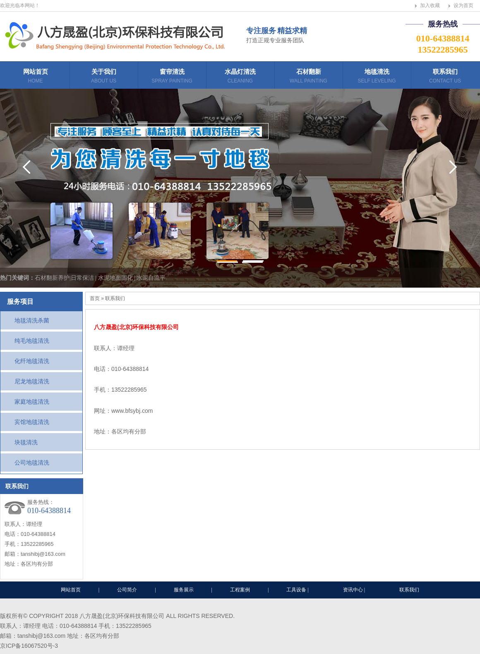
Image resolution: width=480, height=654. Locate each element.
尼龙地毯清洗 (31, 381)
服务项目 (20, 301)
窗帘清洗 (172, 77)
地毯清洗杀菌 (31, 320)
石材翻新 (308, 77)
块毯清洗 (26, 442)
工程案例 (240, 590)
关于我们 (104, 77)
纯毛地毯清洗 (31, 340)
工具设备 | (298, 590)
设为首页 (463, 5)
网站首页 (35, 77)
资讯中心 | (354, 590)
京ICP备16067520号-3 (29, 645)
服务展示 (184, 590)
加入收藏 (430, 5)
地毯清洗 (377, 77)
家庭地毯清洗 (31, 401)
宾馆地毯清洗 (31, 422)
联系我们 (445, 77)
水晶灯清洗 (240, 77)
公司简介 (127, 590)
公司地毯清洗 (31, 462)
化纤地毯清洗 (31, 361)
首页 (95, 298)
